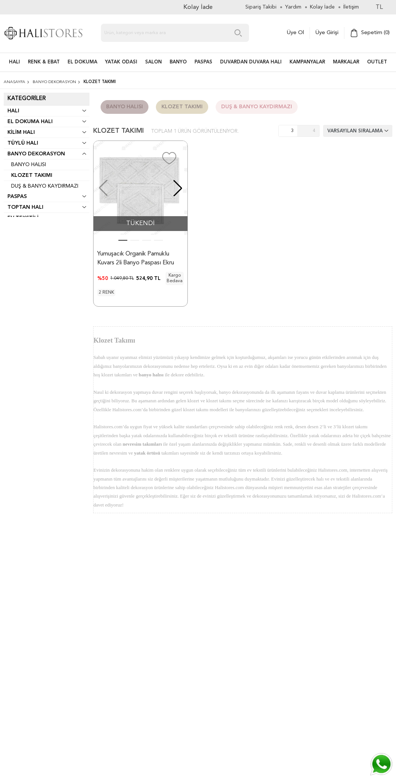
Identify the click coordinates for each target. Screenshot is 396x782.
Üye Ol (295, 33)
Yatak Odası (121, 62)
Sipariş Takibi (260, 7)
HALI (14, 62)
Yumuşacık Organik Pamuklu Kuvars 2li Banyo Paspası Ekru (135, 258)
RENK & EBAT (44, 62)
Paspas (17, 196)
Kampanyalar (307, 62)
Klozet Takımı (31, 175)
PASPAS (203, 62)
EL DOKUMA (82, 62)
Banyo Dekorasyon (36, 153)
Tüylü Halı (22, 143)
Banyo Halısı (28, 164)
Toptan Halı (25, 207)
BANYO (178, 62)
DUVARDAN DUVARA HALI (251, 62)
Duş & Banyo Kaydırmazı (44, 186)
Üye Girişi (326, 33)
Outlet (377, 62)
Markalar (346, 62)
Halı (13, 110)
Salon (153, 62)
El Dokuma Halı (30, 121)
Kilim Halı (21, 132)
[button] (178, 188)
